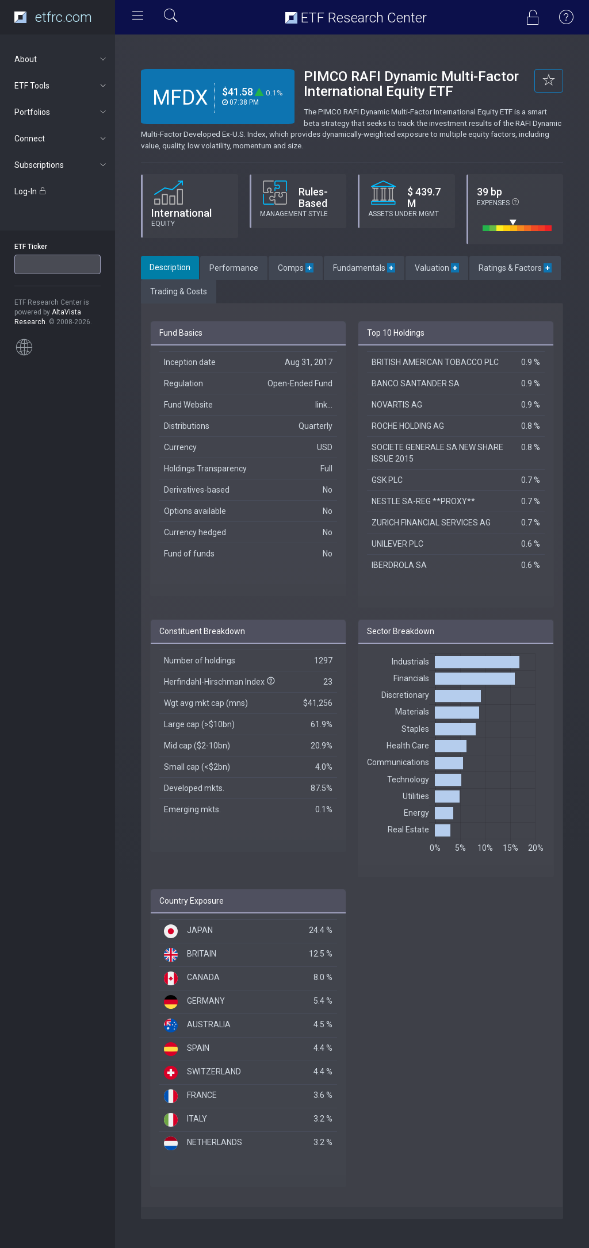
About (61, 59)
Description (170, 267)
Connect (61, 138)
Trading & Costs (178, 291)
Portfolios (61, 112)
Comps (295, 267)
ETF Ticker (30, 247)
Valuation (437, 267)
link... (323, 404)
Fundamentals (364, 267)
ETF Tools (61, 85)
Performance (233, 267)
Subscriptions (61, 165)
